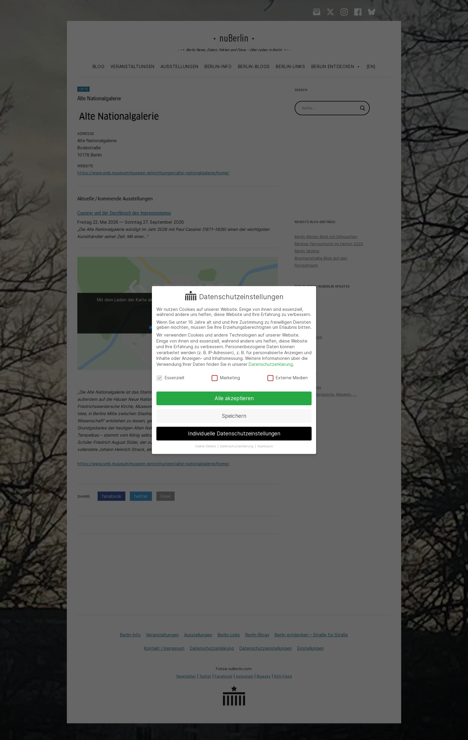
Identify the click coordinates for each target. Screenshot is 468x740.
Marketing (226, 377)
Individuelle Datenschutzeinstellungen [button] (234, 433)
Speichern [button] (234, 416)
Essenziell (170, 377)
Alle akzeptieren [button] (234, 398)
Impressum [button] (265, 446)
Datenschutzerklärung (271, 364)
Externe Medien (287, 377)
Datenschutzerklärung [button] (237, 446)
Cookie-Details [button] (206, 446)
